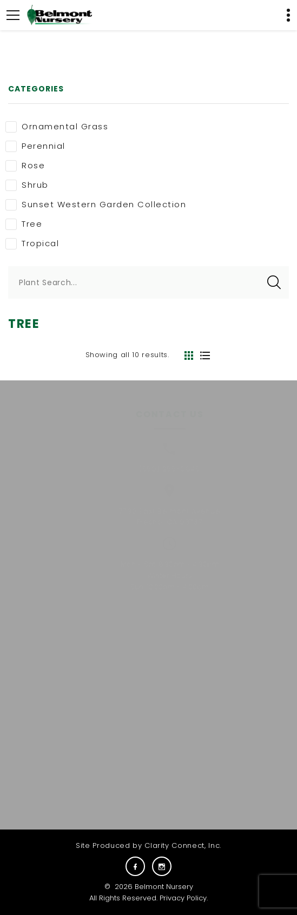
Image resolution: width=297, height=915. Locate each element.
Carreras (232, 667)
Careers (232, 653)
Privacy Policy (183, 898)
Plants (83, 653)
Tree (23, 224)
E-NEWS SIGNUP (164, 791)
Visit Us (232, 696)
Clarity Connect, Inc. (182, 845)
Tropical (32, 243)
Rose (25, 166)
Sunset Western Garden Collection (95, 204)
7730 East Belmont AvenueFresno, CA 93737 (153, 517)
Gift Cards (232, 682)
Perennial (35, 146)
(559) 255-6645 (153, 469)
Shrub (27, 185)
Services (83, 696)
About (83, 667)
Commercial (84, 682)
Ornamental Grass (56, 127)
